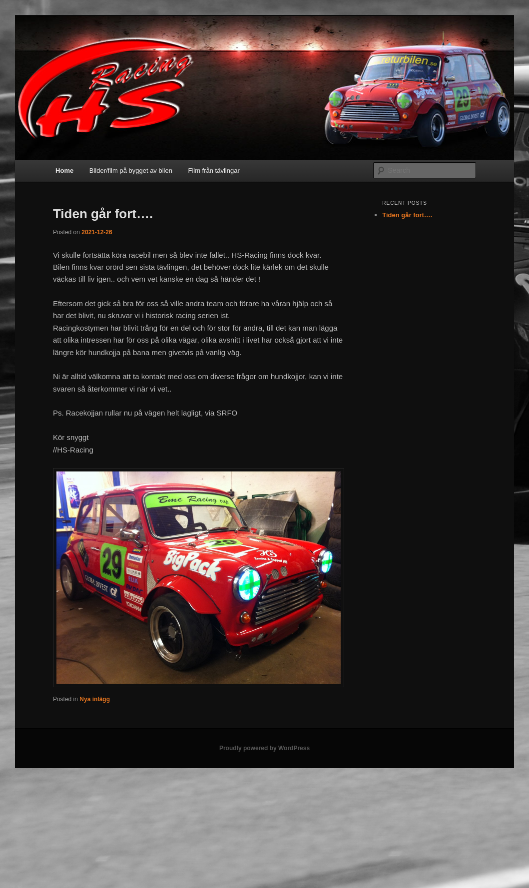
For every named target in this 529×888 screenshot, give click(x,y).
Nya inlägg (94, 699)
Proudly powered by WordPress (264, 748)
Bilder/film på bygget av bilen (130, 170)
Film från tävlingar (213, 170)
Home (64, 170)
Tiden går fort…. (103, 213)
